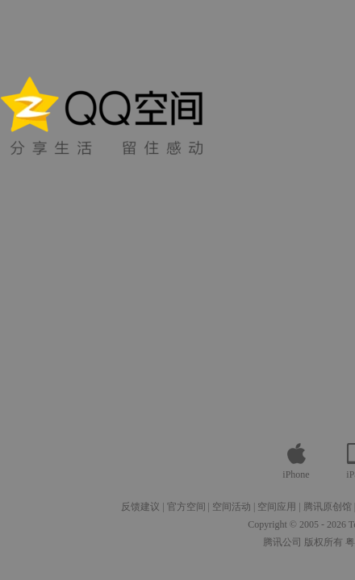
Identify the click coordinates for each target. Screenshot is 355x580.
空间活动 (231, 506)
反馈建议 (140, 506)
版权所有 (323, 542)
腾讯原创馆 (327, 506)
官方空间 (186, 506)
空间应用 (276, 506)
